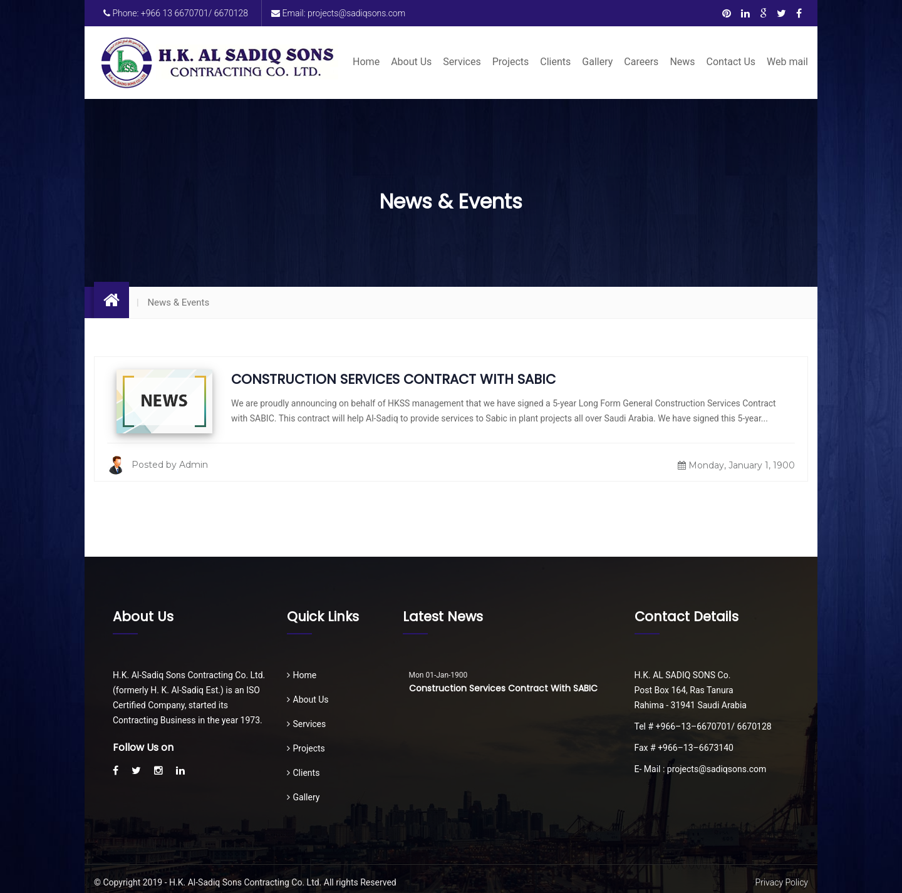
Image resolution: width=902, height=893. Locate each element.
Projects (510, 62)
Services (461, 62)
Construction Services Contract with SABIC (393, 379)
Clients (555, 62)
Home (366, 62)
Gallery (597, 62)
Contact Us (731, 62)
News (682, 62)
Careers (641, 62)
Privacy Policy (781, 882)
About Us (411, 62)
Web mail (787, 62)
